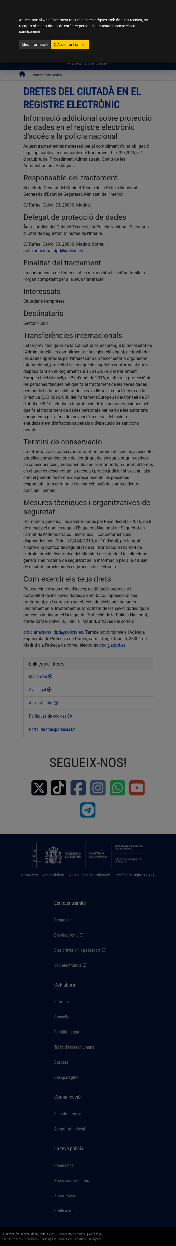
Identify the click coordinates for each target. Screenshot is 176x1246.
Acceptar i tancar (70, 44)
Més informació (35, 44)
